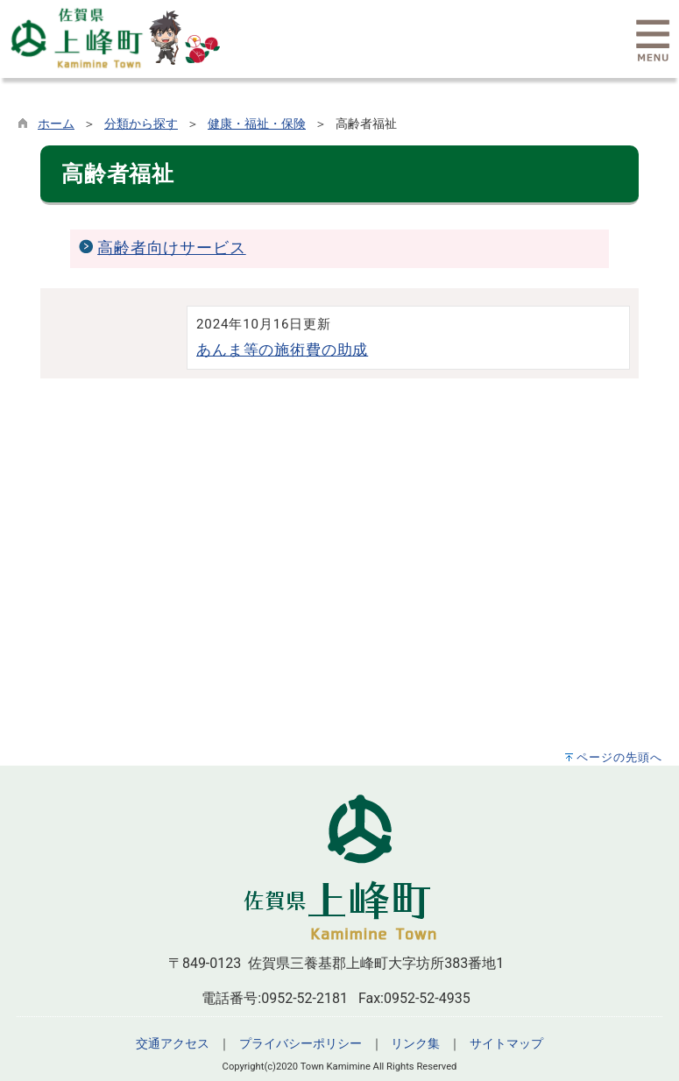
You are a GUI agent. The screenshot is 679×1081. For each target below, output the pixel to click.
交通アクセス (172, 1043)
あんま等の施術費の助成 (282, 349)
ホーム (56, 124)
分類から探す (141, 124)
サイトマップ (506, 1043)
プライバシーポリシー (300, 1043)
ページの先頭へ (619, 757)
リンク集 (415, 1043)
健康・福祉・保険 (257, 124)
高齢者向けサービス (171, 248)
